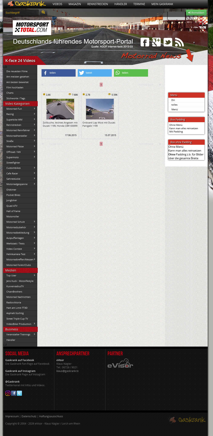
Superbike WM (19, 119)
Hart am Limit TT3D (16, 307)
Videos (57, 4)
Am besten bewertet (17, 82)
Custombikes (19, 168)
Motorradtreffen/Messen (19, 259)
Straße (19, 141)
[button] (59, 73)
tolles (174, 104)
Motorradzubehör (19, 227)
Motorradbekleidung (19, 232)
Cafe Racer (19, 173)
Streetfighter (13, 162)
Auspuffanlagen (19, 238)
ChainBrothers (14, 291)
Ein (173, 100)
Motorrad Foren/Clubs (18, 265)
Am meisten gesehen (17, 76)
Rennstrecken (97, 4)
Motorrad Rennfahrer (19, 130)
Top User (19, 275)
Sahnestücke (19, 178)
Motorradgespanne (19, 184)
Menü (174, 109)
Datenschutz (29, 416)
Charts (9, 92)
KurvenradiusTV (15, 286)
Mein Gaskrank (162, 4)
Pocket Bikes (13, 194)
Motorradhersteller (19, 135)
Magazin (75, 4)
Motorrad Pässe (19, 146)
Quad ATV (11, 205)
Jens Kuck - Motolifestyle (19, 281)
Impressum (12, 416)
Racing (19, 114)
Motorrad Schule (19, 222)
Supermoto (19, 157)
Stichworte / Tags (15, 98)
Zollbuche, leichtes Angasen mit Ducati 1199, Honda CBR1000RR (60, 124)
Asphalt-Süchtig (15, 313)
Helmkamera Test (19, 254)
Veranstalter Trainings (19, 334)
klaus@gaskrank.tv (67, 371)
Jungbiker (11, 200)
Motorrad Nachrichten (18, 296)
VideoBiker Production (19, 324)
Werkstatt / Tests (19, 243)
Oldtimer (11, 189)
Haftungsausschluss (51, 416)
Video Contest (19, 248)
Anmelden (196, 12)
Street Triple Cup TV (17, 318)
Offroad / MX (19, 151)
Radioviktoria (13, 302)
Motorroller (12, 216)
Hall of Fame (13, 211)
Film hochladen (14, 87)
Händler (120, 4)
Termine (139, 4)
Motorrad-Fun (19, 108)
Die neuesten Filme (16, 71)
